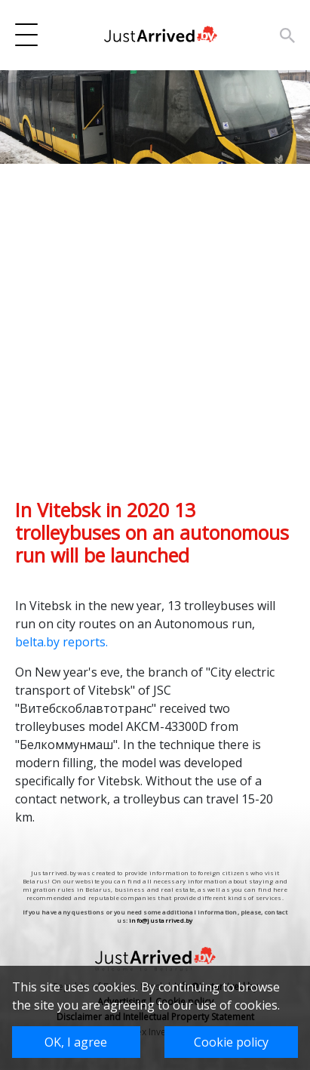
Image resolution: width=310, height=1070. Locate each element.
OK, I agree (76, 1042)
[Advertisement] (155, 343)
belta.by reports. (63, 642)
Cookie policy (231, 1042)
